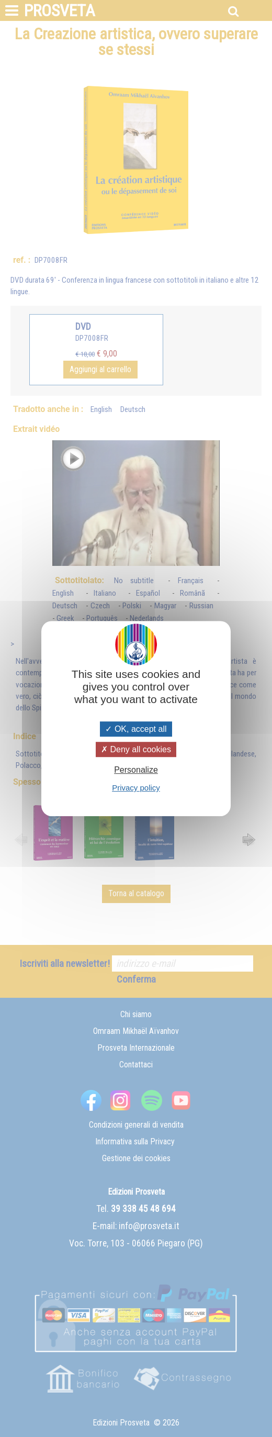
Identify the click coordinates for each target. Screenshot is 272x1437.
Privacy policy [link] (136, 787)
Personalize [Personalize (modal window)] (136, 769)
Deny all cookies (136, 749)
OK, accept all (135, 729)
